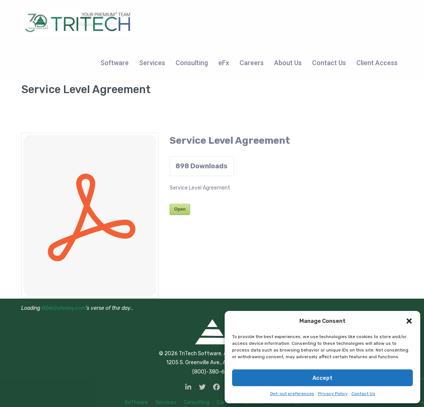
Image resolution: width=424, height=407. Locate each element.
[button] (409, 321)
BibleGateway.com (64, 308)
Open (180, 209)
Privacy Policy (333, 393)
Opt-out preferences (292, 393)
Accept (322, 378)
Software (136, 402)
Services (165, 402)
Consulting (196, 402)
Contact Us (363, 393)
